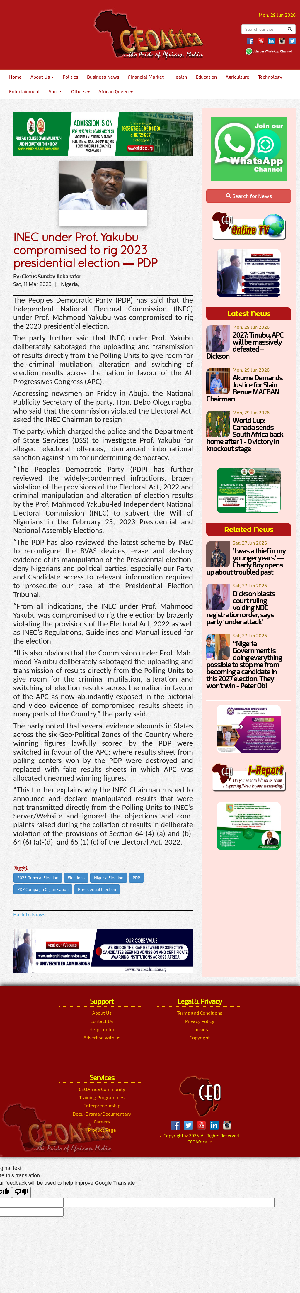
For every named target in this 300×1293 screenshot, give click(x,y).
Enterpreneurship (101, 1105)
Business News (103, 76)
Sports (55, 91)
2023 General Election (37, 877)
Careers (102, 1121)
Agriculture (237, 76)
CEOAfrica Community (102, 1089)
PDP (136, 877)
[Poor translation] (21, 1192)
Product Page (102, 1130)
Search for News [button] (249, 196)
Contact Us (101, 1021)
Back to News (29, 914)
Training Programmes (102, 1097)
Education (206, 76)
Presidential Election (97, 889)
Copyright (200, 1037)
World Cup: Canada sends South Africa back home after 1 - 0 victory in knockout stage (244, 434)
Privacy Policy (199, 1021)
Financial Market (146, 76)
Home (15, 76)
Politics (70, 76)
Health (180, 76)
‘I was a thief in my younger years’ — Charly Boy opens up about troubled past (245, 561)
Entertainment (24, 91)
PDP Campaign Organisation (43, 889)
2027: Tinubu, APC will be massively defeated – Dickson (244, 345)
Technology (270, 76)
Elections (76, 877)
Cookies (200, 1029)
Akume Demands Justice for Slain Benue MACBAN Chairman (244, 388)
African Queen (115, 91)
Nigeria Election (108, 877)
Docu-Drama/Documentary (102, 1113)
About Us (42, 76)
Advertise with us (101, 1037)
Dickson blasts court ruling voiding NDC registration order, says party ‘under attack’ (240, 607)
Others (80, 91)
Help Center (102, 1029)
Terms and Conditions (199, 1013)
